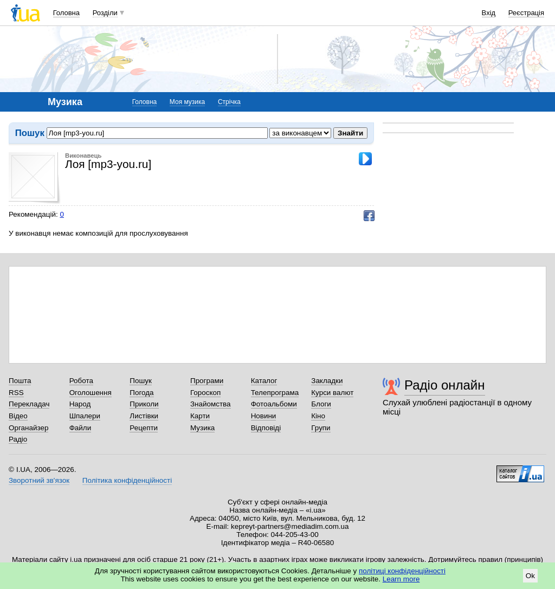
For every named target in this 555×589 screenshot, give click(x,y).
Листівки (144, 416)
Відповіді (266, 428)
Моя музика (187, 102)
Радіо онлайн (444, 385)
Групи (320, 428)
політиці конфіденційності (402, 571)
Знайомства (210, 404)
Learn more (401, 579)
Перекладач (29, 404)
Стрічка (229, 102)
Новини (263, 416)
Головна (66, 13)
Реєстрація (526, 13)
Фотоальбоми (274, 404)
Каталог (264, 381)
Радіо (18, 439)
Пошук (141, 381)
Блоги (321, 404)
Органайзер (28, 428)
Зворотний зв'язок (39, 480)
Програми (206, 381)
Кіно (318, 416)
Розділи (105, 13)
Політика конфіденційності (127, 480)
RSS (16, 393)
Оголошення (90, 393)
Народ (80, 404)
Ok (530, 576)
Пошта (20, 381)
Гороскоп (205, 393)
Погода (141, 393)
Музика (202, 428)
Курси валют (332, 393)
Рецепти (144, 428)
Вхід (489, 13)
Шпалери (84, 416)
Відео (18, 416)
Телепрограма (275, 393)
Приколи (144, 404)
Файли (80, 428)
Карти (200, 416)
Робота (81, 381)
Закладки (327, 381)
